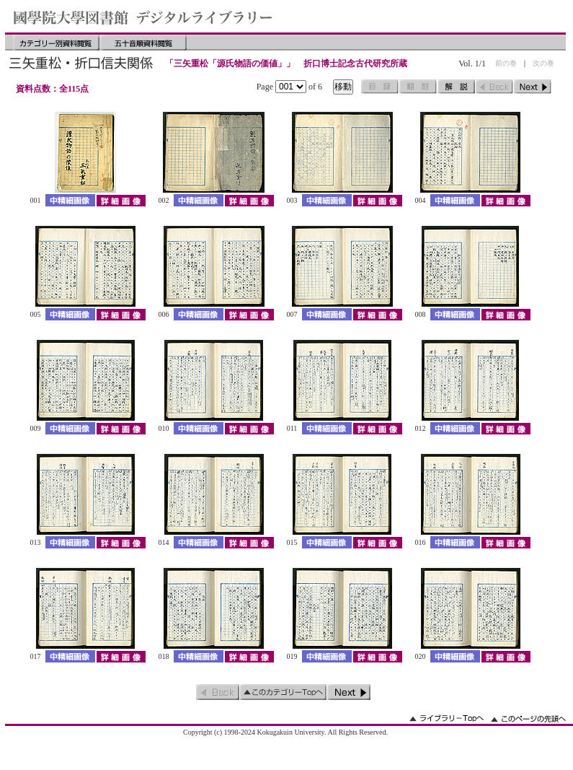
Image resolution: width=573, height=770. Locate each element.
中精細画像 (70, 200)
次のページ (532, 86)
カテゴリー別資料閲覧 (56, 43)
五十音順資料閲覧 (143, 43)
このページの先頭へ (528, 718)
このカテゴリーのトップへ (283, 692)
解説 (456, 86)
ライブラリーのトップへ (446, 718)
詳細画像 (121, 200)
